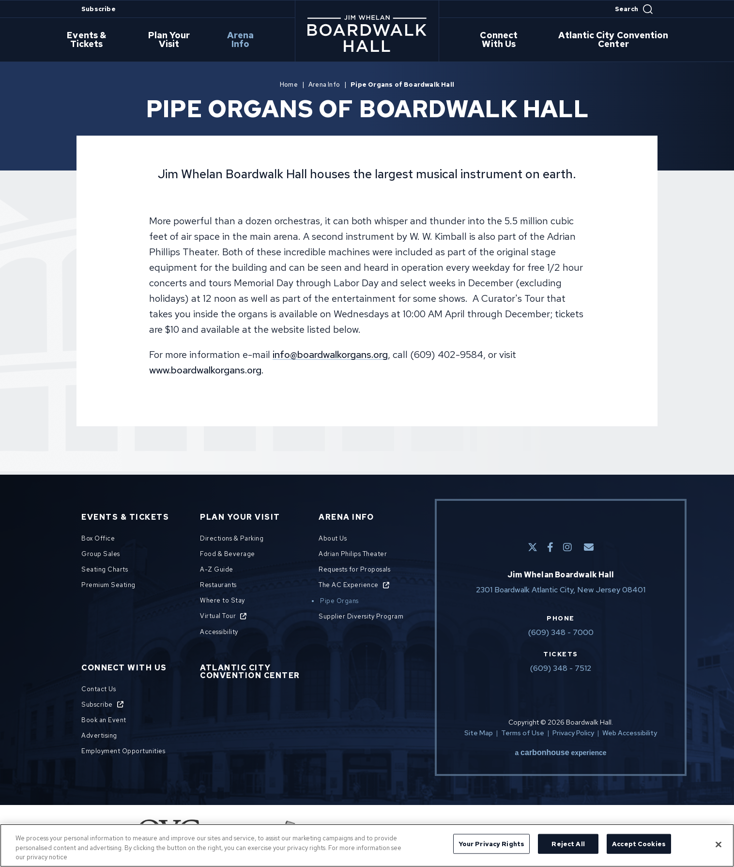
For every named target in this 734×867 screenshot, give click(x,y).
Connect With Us (501, 40)
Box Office (98, 538)
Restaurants (218, 585)
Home (289, 84)
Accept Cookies (639, 843)
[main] (367, 256)
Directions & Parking (231, 538)
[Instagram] (567, 547)
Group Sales (100, 554)
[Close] (718, 844)
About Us (333, 538)
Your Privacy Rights (491, 843)
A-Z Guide (216, 569)
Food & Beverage (227, 554)
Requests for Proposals (354, 569)
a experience (560, 753)
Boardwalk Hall (367, 33)
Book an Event (103, 720)
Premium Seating (108, 585)
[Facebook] (550, 547)
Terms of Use (522, 732)
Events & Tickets (93, 40)
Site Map (478, 732)
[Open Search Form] (634, 9)
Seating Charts (104, 569)
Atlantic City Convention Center (615, 40)
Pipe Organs (339, 601)
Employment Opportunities (123, 751)
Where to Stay (222, 600)
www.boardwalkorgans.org (205, 370)
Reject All (567, 843)
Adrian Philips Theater (353, 554)
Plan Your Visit (176, 40)
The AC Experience (349, 585)
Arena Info (245, 40)
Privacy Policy (573, 732)
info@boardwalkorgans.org (330, 354)
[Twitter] (532, 547)
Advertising (99, 735)
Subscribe (98, 9)
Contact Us (98, 689)
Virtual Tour (218, 616)
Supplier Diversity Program (361, 616)
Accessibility (219, 632)
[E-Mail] (589, 547)
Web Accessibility (629, 732)
